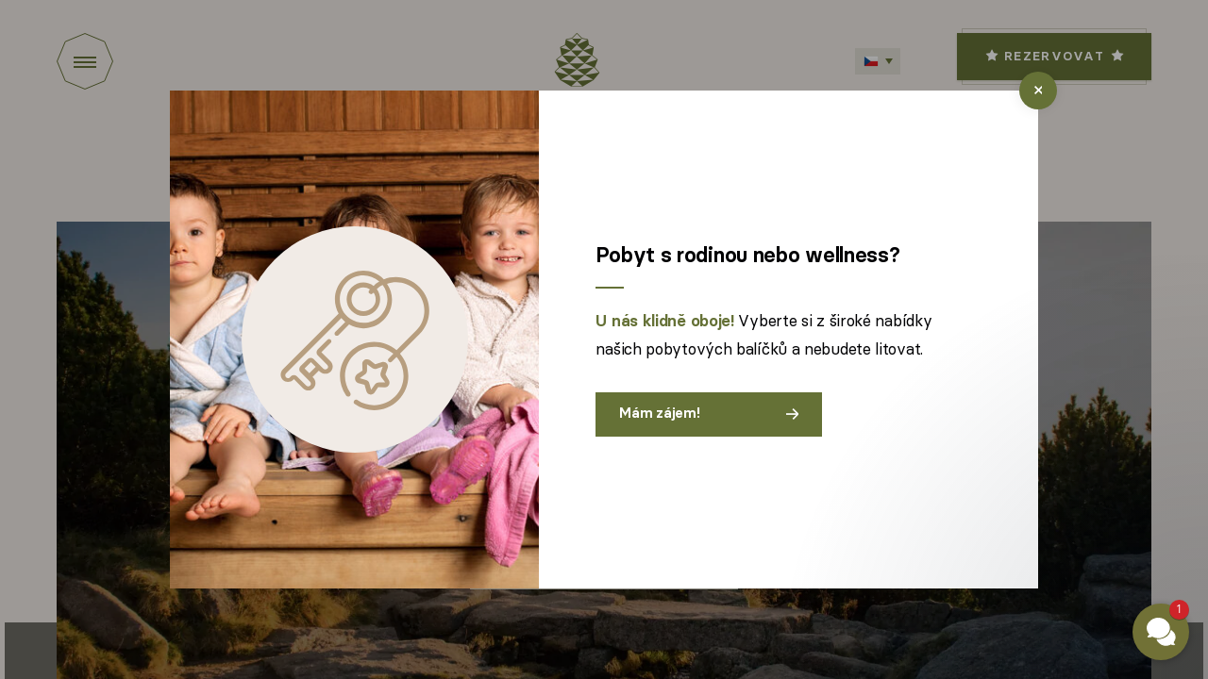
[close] (1038, 90)
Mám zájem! (708, 413)
